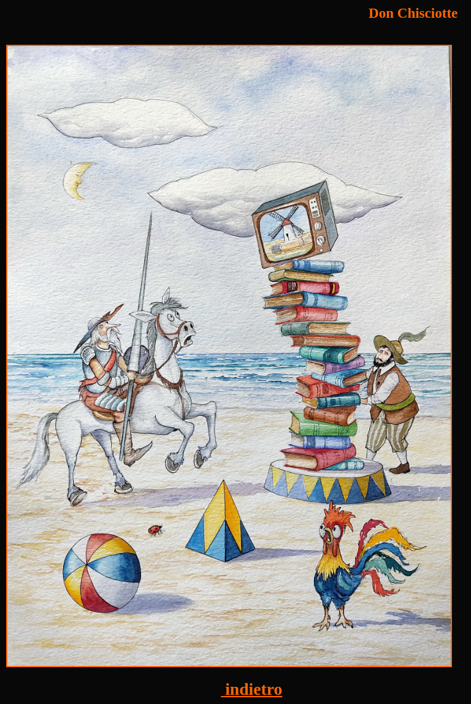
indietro (251, 688)
